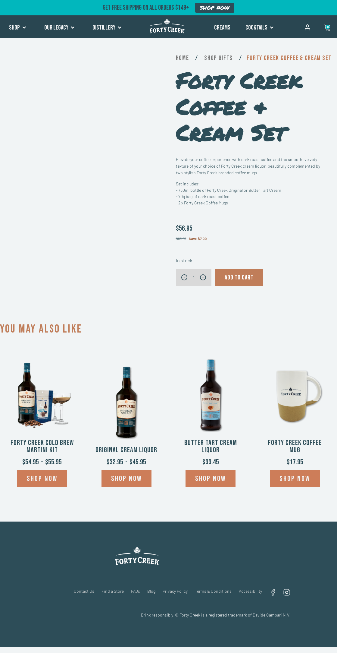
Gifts (226, 58)
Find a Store (112, 591)
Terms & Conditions (213, 591)
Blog (151, 591)
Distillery (107, 27)
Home (182, 58)
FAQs (135, 591)
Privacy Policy (175, 591)
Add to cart (239, 277)
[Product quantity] (193, 277)
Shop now (42, 478)
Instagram (286, 592)
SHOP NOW (214, 7)
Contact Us (84, 591)
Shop (17, 27)
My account (307, 27)
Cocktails (259, 27)
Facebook (272, 592)
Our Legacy (59, 27)
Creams (222, 27)
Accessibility (250, 591)
